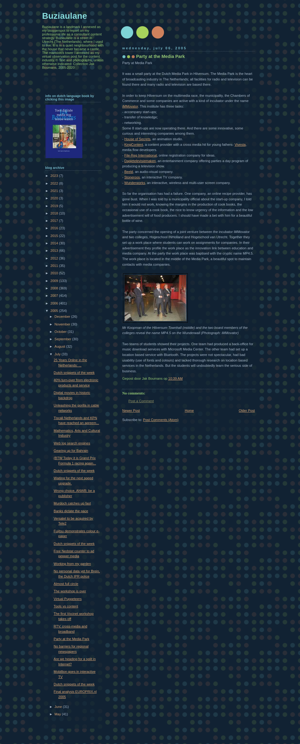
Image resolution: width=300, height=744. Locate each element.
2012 (55, 258)
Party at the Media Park (71, 639)
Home (189, 410)
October (61, 331)
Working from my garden (72, 564)
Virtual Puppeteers (68, 599)
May (58, 714)
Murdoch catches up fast (72, 503)
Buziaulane (64, 16)
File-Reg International (140, 155)
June (59, 707)
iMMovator (130, 106)
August (60, 346)
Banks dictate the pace (71, 511)
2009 (55, 281)
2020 (55, 198)
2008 (55, 288)
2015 (55, 236)
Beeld (128, 172)
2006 (55, 303)
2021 (55, 191)
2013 (55, 250)
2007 (55, 295)
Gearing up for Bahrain (71, 450)
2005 (55, 311)
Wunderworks (134, 183)
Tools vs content (66, 606)
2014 (55, 243)
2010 (55, 273)
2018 (55, 213)
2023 (55, 176)
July (58, 354)
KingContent (133, 144)
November (63, 324)
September (63, 339)
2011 (55, 266)
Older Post (247, 410)
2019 (55, 206)
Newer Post (131, 410)
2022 (55, 183)
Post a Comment (141, 401)
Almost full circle (66, 584)
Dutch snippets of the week (74, 372)
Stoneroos (132, 177)
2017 (55, 221)
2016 (55, 228)
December (63, 316)
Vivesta (240, 144)
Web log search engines (72, 443)
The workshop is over (70, 591)
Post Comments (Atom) (161, 420)
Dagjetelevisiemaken (140, 161)
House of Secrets (137, 139)
